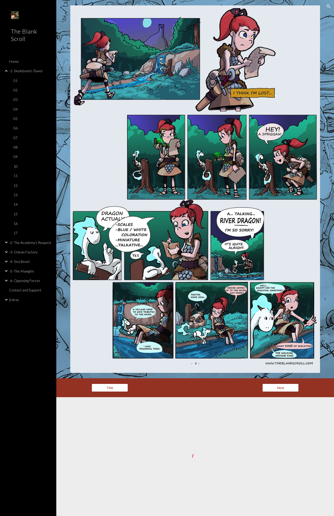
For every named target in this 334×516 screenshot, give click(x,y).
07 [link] (16, 137)
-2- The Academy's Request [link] (30, 242)
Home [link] (14, 61)
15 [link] (16, 214)
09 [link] (16, 156)
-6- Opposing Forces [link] (24, 280)
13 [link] (16, 195)
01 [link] (16, 80)
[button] (328, 6)
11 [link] (16, 176)
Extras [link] (14, 299)
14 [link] (16, 204)
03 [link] (16, 99)
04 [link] (16, 109)
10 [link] (16, 166)
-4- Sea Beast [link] (19, 261)
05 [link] (16, 118)
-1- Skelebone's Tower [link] (26, 71)
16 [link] (16, 223)
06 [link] (16, 128)
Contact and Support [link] (25, 290)
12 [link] (16, 185)
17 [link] (16, 233)
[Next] (280, 388)
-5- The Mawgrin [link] (21, 271)
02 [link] (16, 90)
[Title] (110, 388)
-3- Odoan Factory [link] (23, 252)
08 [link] (16, 147)
